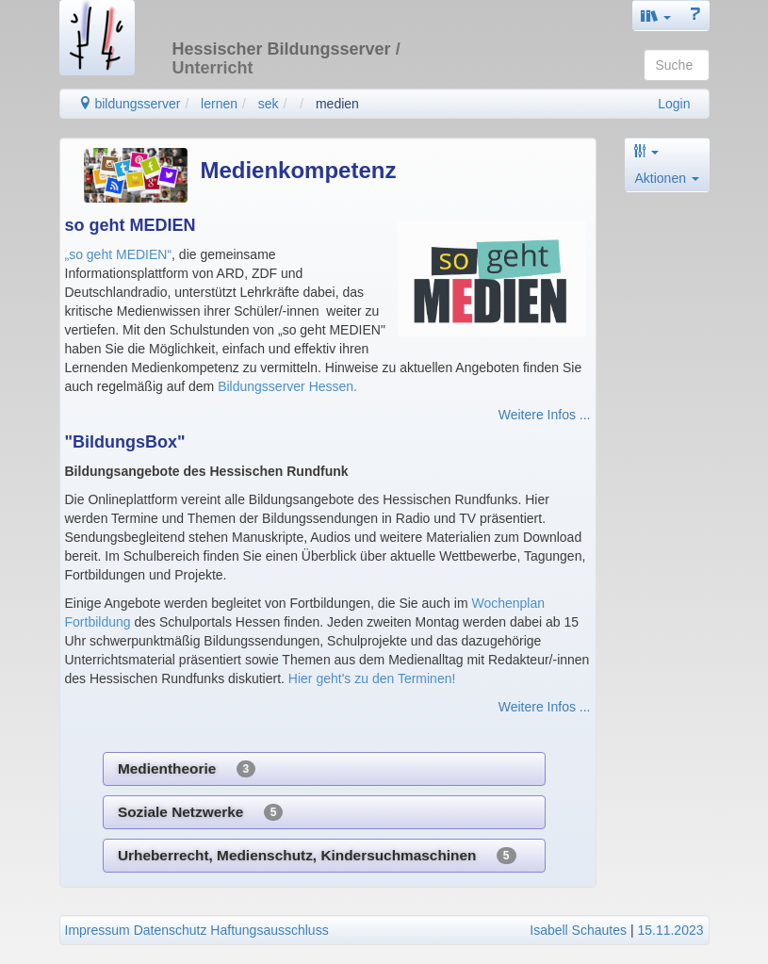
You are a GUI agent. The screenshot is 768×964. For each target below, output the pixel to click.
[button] (655, 15)
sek (268, 103)
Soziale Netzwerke (201, 812)
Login (674, 103)
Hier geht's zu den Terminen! (372, 678)
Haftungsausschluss (269, 930)
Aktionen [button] (667, 178)
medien (337, 103)
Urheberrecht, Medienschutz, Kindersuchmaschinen (317, 855)
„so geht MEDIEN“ (118, 254)
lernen (219, 103)
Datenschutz (170, 930)
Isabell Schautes (578, 930)
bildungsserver (129, 103)
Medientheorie (186, 768)
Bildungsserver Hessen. (287, 386)
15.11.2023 (670, 930)
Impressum (97, 930)
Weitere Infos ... (544, 414)
